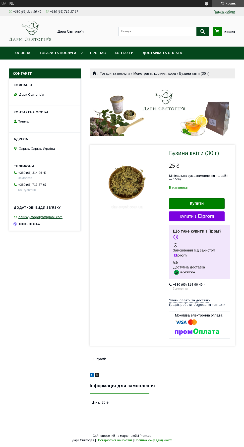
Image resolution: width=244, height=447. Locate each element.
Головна (21, 53)
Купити (197, 203)
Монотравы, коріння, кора (154, 73)
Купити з (197, 216)
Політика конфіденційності (153, 440)
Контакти (124, 53)
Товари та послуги (57, 53)
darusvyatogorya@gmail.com (40, 217)
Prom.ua (145, 436)
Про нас (98, 53)
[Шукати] (202, 31)
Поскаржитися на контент (114, 440)
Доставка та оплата (162, 53)
